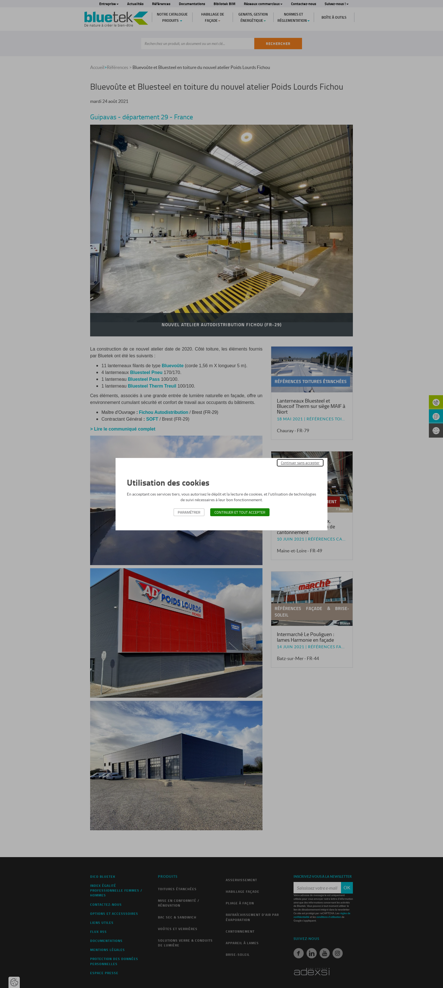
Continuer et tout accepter (239, 512)
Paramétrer (189, 512)
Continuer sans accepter (300, 462)
